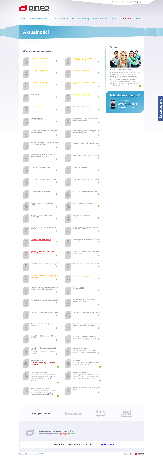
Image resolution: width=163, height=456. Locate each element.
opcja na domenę (69, 431)
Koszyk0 (138, 2)
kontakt (57, 434)
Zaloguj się (126, 2)
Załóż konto (114, 2)
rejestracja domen (45, 431)
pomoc (51, 434)
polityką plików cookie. (105, 444)
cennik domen (43, 434)
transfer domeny (57, 431)
